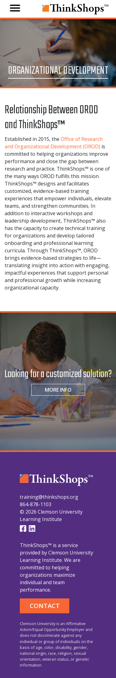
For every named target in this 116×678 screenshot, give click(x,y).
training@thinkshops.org (49, 496)
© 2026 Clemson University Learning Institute (51, 515)
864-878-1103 (35, 504)
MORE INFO (58, 389)
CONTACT (45, 606)
